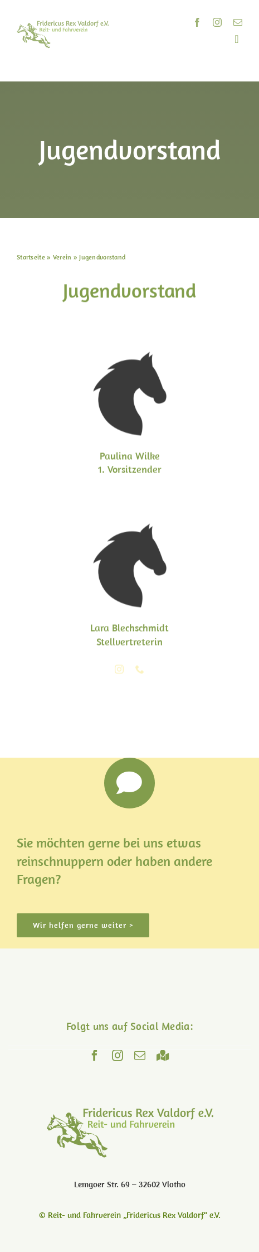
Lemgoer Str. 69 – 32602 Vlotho (129, 1184)
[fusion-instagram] (119, 670)
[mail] (237, 22)
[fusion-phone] (139, 670)
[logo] (63, 25)
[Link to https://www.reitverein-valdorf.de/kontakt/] (129, 783)
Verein (62, 257)
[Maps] (163, 1055)
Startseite (31, 257)
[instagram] (217, 22)
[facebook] (197, 22)
